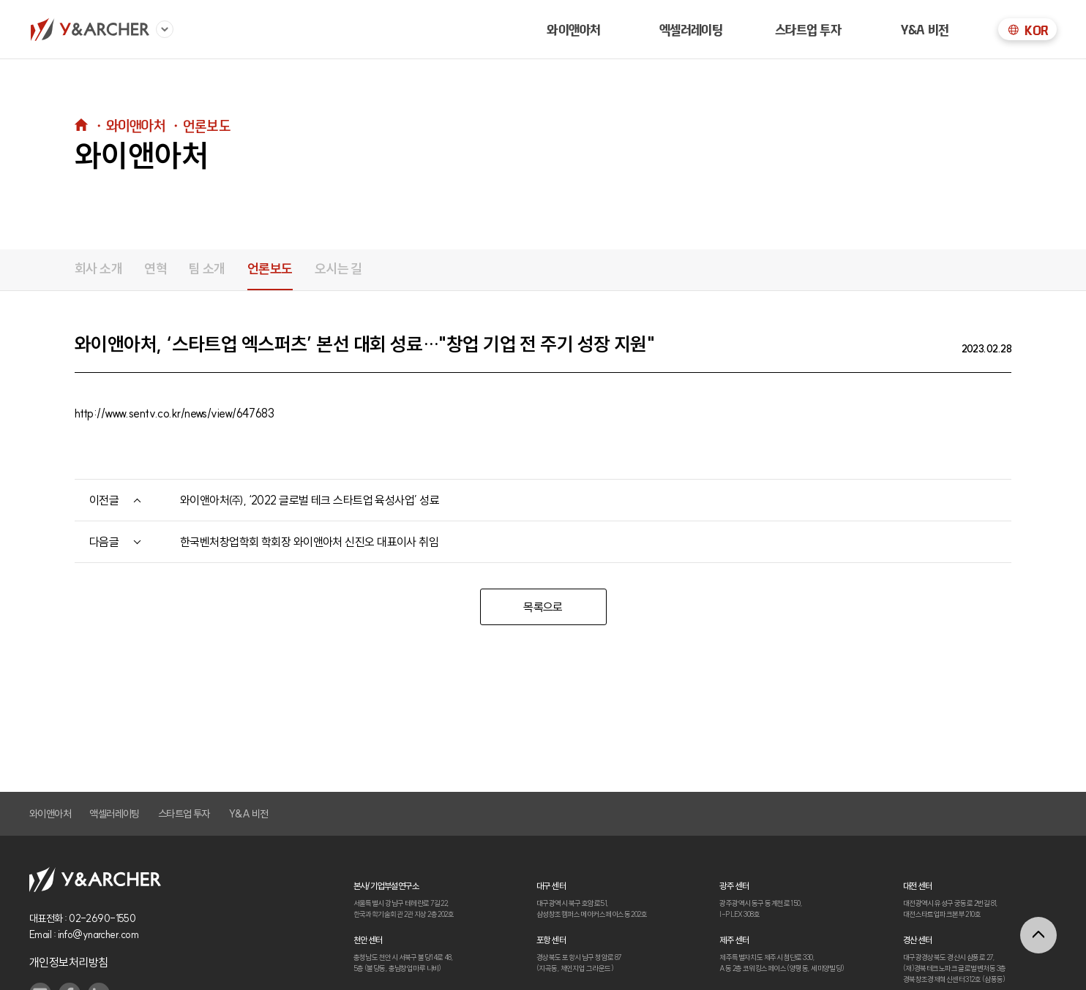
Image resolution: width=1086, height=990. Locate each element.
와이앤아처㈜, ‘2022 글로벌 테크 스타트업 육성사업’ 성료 (309, 500)
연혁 (155, 268)
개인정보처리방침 (68, 962)
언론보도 (270, 268)
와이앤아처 (573, 29)
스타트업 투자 (808, 29)
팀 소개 (207, 268)
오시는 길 (338, 268)
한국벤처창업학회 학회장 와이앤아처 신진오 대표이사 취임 (309, 542)
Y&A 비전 (924, 29)
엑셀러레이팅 (691, 29)
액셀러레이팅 (114, 814)
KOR (1027, 30)
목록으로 (543, 607)
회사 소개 (98, 268)
